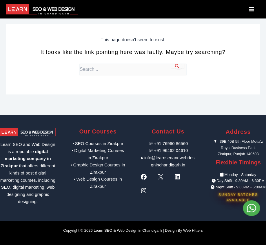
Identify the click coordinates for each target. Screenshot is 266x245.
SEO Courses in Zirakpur (99, 143)
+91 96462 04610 (171, 150)
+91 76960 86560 (171, 143)
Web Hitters (193, 230)
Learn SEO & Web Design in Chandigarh (128, 230)
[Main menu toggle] (253, 9)
